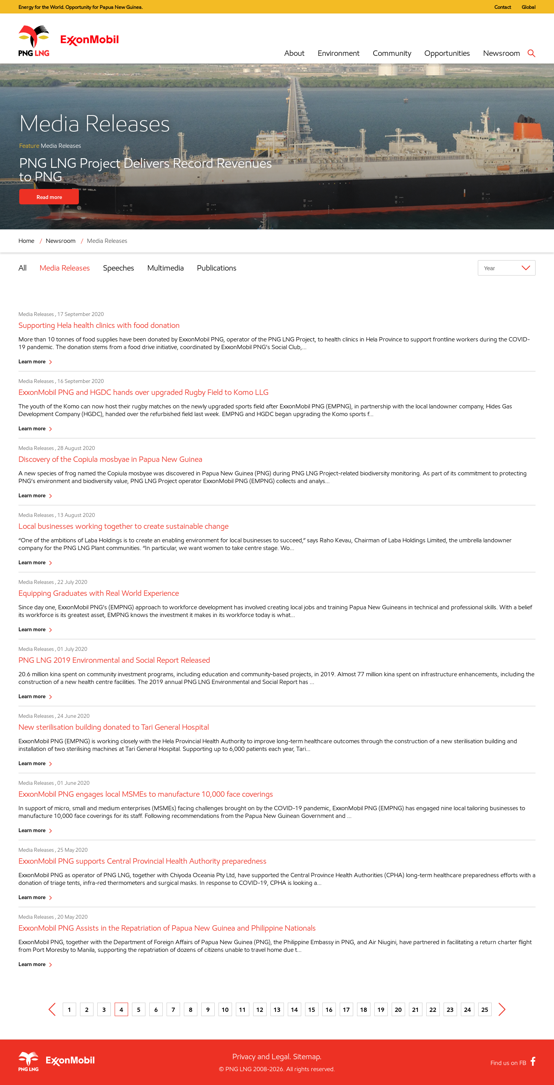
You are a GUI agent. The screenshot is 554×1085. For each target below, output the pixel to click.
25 (484, 1009)
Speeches (118, 268)
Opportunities (447, 53)
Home (26, 240)
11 (242, 1009)
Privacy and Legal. (261, 1056)
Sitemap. (307, 1056)
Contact (502, 7)
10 (225, 1009)
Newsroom (501, 53)
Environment (339, 53)
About (294, 53)
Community (392, 53)
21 (415, 1009)
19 (380, 1009)
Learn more (31, 361)
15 (311, 1009)
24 (467, 1009)
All (22, 268)
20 (398, 1009)
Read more (49, 197)
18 (363, 1009)
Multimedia (165, 268)
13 (277, 1009)
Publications (217, 268)
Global (529, 7)
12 (259, 1009)
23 (450, 1009)
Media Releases (107, 240)
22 (432, 1009)
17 (346, 1009)
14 (294, 1009)
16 (328, 1009)
